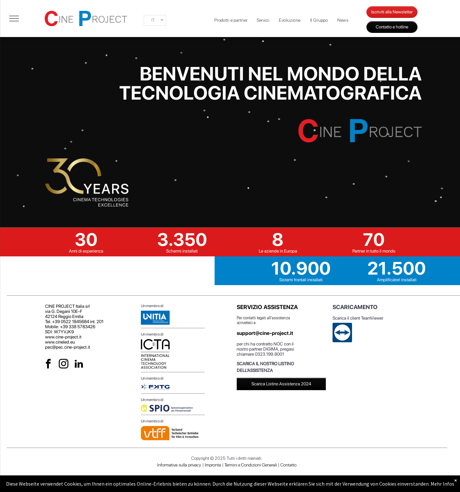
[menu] (14, 18)
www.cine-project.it (63, 336)
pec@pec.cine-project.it (67, 347)
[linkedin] (79, 365)
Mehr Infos (442, 484)
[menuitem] (231, 20)
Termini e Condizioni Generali (251, 464)
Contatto (288, 464)
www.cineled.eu (60, 341)
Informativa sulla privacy (179, 464)
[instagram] (64, 365)
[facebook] (48, 365)
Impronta (213, 464)
